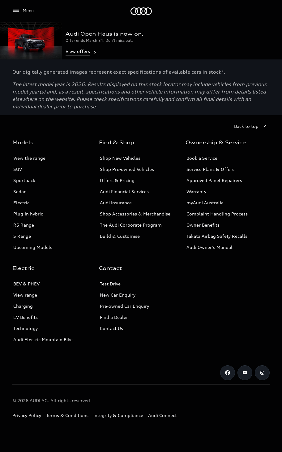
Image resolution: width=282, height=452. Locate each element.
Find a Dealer (114, 317)
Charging (23, 306)
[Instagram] (262, 372)
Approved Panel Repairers (214, 180)
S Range (22, 236)
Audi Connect (162, 415)
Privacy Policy (26, 415)
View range (25, 295)
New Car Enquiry (117, 295)
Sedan (20, 191)
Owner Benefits (203, 225)
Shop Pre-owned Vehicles (127, 169)
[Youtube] (244, 372)
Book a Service (201, 158)
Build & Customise (120, 236)
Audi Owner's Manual (209, 247)
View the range (29, 158)
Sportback (24, 180)
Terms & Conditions (67, 415)
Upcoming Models (32, 247)
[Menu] (141, 11)
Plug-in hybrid (28, 213)
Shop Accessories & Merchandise (135, 213)
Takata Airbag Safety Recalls (216, 236)
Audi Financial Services (124, 191)
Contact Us (111, 328)
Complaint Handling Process (217, 213)
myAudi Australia (205, 202)
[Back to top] (252, 126)
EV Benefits (25, 317)
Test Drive (110, 283)
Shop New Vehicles (120, 158)
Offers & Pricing (117, 180)
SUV (17, 169)
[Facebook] (227, 372)
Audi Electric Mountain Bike (43, 339)
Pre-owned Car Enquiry (124, 306)
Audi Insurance (116, 202)
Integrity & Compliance (118, 415)
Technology (25, 328)
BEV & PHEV (26, 283)
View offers (81, 52)
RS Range (23, 225)
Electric (21, 202)
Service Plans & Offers (210, 169)
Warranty (196, 191)
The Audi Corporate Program (131, 225)
